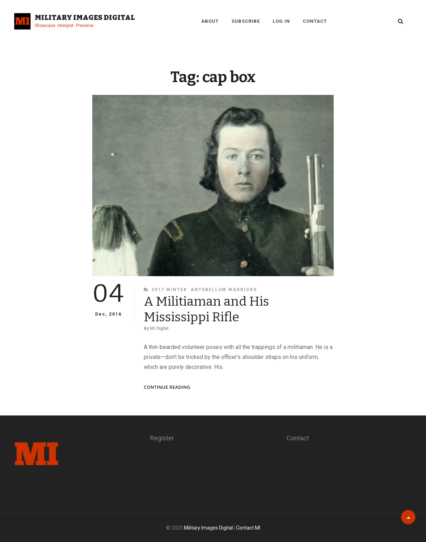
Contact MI (248, 528)
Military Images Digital (85, 17)
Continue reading (167, 387)
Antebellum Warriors (224, 289)
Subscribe (245, 21)
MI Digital (159, 328)
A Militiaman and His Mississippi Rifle (206, 309)
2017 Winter (169, 289)
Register (162, 438)
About (210, 21)
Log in (281, 21)
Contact (315, 21)
